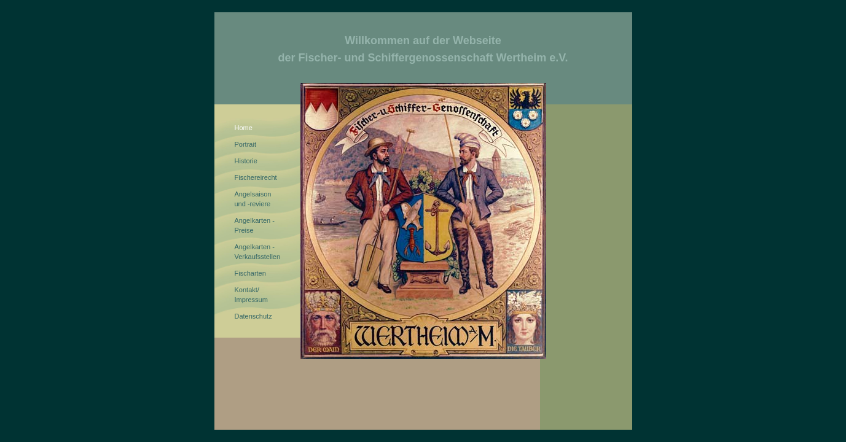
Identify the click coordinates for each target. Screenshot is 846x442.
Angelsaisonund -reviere (253, 198)
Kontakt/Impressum (251, 294)
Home (244, 127)
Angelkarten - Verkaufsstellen (258, 251)
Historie (246, 161)
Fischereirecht (256, 177)
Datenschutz (253, 316)
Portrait (245, 144)
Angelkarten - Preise (255, 225)
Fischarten (250, 273)
